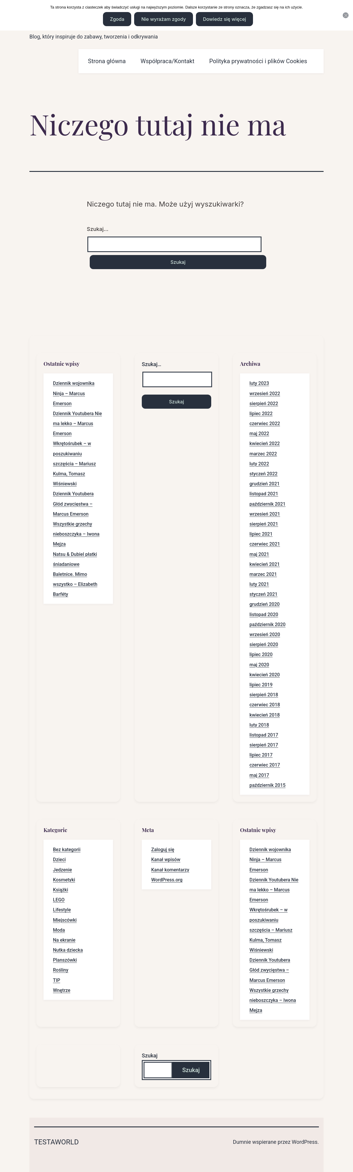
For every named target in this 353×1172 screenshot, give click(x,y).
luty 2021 (259, 584)
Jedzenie (62, 870)
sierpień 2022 (263, 403)
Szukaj (150, 1055)
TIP (56, 980)
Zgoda (117, 19)
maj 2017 (259, 775)
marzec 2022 (263, 454)
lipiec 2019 (261, 685)
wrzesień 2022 (264, 393)
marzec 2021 (263, 574)
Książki (60, 890)
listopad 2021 (263, 494)
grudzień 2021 (264, 484)
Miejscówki (65, 920)
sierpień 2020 (263, 644)
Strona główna (107, 61)
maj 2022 (259, 433)
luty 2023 (259, 383)
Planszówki (65, 960)
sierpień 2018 (263, 695)
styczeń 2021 (263, 594)
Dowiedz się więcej (224, 19)
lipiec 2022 (261, 413)
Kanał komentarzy (170, 870)
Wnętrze (61, 990)
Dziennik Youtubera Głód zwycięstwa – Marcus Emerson (73, 504)
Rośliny (60, 970)
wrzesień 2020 (264, 634)
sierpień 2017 (263, 745)
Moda (59, 930)
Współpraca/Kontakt (167, 61)
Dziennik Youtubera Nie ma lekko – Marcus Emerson (77, 423)
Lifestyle (62, 910)
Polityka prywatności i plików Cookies (258, 61)
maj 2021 (259, 554)
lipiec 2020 (261, 654)
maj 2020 (259, 665)
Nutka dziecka (68, 950)
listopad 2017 (263, 735)
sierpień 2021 (263, 524)
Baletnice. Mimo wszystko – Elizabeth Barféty (75, 584)
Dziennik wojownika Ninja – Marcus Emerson (73, 393)
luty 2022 (259, 464)
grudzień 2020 (264, 604)
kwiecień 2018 (264, 715)
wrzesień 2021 (264, 514)
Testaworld (56, 1142)
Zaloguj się (162, 849)
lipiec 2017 (261, 755)
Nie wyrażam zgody (163, 19)
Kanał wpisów (165, 859)
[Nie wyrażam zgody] (346, 15)
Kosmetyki (64, 880)
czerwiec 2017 (264, 765)
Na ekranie (64, 940)
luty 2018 (259, 725)
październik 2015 (267, 785)
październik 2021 (267, 504)
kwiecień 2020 (264, 675)
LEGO (59, 900)
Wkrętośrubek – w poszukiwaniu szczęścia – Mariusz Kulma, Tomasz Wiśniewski (74, 464)
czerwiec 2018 (264, 704)
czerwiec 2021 (264, 544)
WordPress (304, 1142)
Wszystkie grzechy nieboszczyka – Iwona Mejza (76, 534)
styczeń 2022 (263, 474)
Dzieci (59, 859)
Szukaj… (98, 229)
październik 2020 (267, 624)
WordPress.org (166, 880)
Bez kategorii (67, 849)
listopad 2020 (263, 614)
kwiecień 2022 (264, 443)
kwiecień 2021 (264, 564)
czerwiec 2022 (264, 423)
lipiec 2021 (261, 534)
